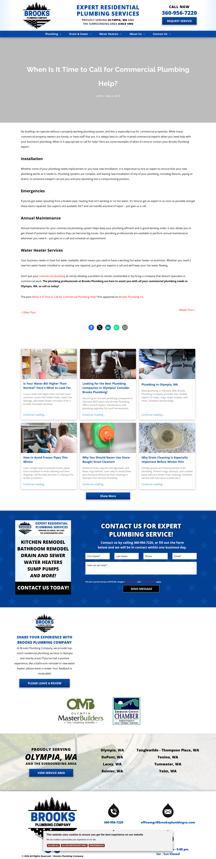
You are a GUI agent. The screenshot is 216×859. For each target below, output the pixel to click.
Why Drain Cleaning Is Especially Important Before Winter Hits (165, 460)
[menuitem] (53, 34)
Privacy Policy (131, 582)
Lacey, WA (112, 764)
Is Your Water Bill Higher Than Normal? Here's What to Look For (47, 386)
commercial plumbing (52, 276)
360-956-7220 (113, 822)
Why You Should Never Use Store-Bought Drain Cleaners (106, 460)
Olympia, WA (112, 750)
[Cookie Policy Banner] (108, 841)
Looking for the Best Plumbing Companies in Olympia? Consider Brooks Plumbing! (105, 388)
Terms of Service (148, 582)
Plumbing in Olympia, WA (160, 384)
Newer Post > (187, 310)
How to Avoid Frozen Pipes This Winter (45, 460)
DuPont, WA (112, 757)
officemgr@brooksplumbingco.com (168, 822)
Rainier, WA (112, 771)
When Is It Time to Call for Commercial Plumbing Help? (64, 297)
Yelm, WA (168, 771)
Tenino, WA (168, 757)
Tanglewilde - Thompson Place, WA (168, 750)
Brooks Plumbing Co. (131, 297)
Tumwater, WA (167, 764)
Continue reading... (34, 414)
